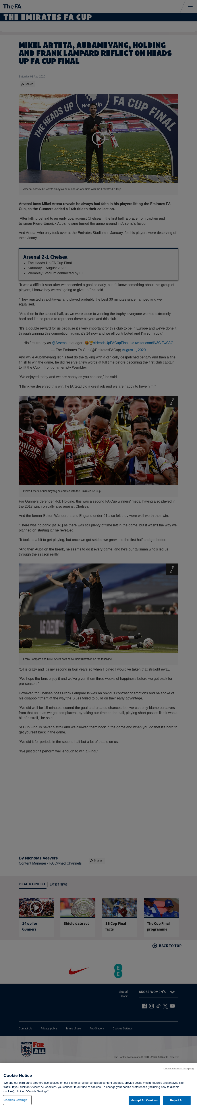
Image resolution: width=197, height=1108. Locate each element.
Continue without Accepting (179, 1071)
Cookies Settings (15, 1103)
